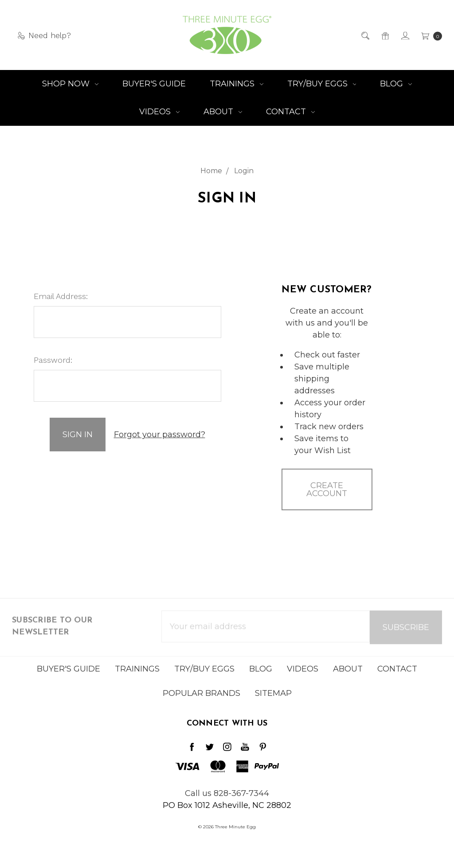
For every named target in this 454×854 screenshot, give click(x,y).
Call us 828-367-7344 (227, 793)
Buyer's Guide (154, 84)
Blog (396, 84)
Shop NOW (70, 84)
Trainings (236, 84)
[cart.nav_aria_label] (429, 35)
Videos (159, 111)
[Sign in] (404, 35)
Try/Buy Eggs (321, 84)
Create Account (326, 489)
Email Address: (61, 296)
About (223, 111)
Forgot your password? (159, 434)
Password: (53, 360)
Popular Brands (201, 698)
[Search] (364, 35)
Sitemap (273, 698)
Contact (290, 111)
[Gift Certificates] (384, 35)
